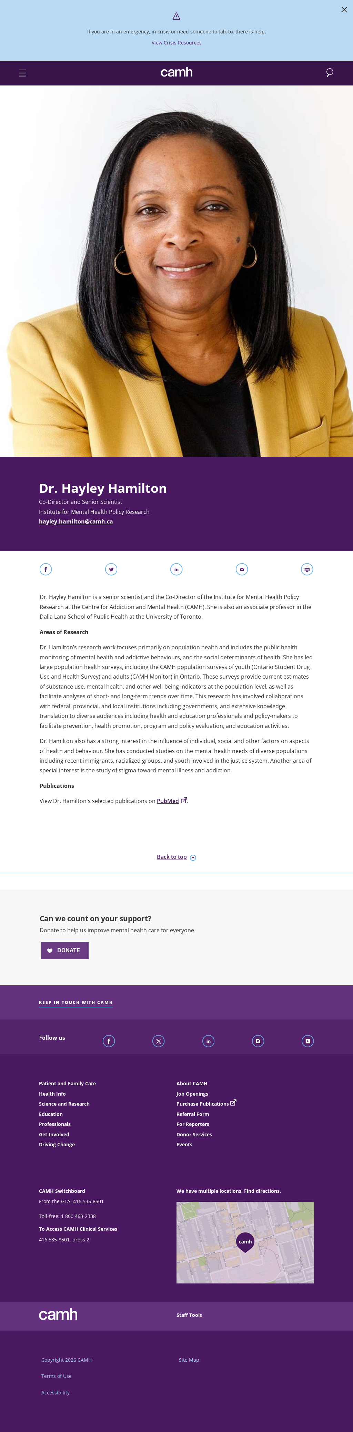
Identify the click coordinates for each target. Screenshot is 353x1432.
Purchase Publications (202, 1103)
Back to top (176, 857)
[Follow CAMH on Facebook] (109, 1041)
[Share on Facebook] (46, 570)
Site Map (189, 1360)
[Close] (344, 11)
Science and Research (64, 1103)
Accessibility (55, 1392)
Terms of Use (56, 1376)
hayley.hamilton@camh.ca (76, 521)
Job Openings (192, 1093)
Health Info (52, 1093)
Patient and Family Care (67, 1083)
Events (184, 1144)
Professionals (55, 1124)
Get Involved (54, 1134)
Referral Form (192, 1114)
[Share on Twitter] (111, 570)
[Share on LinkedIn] (176, 570)
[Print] (307, 570)
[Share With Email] (242, 570)
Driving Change (57, 1144)
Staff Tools (189, 1315)
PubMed (172, 801)
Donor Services (194, 1134)
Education (51, 1114)
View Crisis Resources (177, 42)
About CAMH (192, 1083)
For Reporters (192, 1124)
